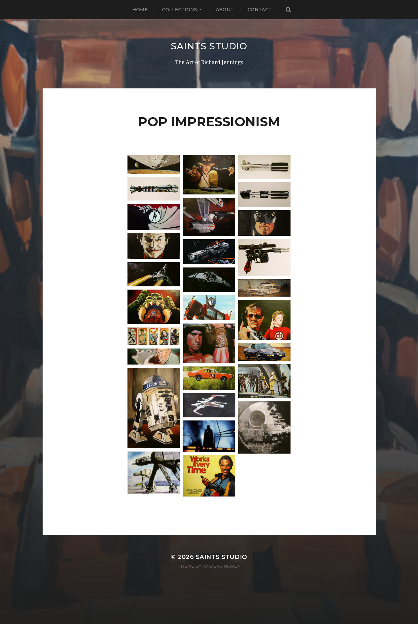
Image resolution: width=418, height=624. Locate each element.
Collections (179, 9)
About (225, 9)
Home (140, 9)
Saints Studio (209, 46)
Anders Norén (222, 566)
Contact (260, 9)
